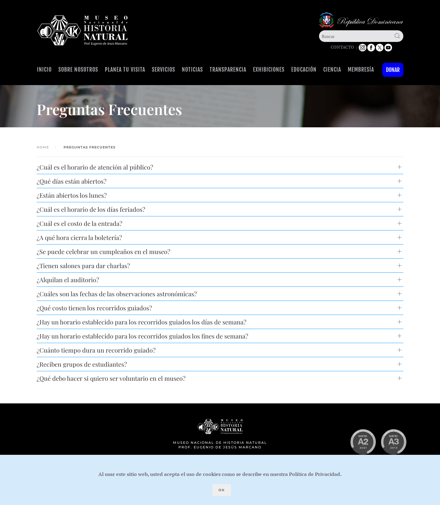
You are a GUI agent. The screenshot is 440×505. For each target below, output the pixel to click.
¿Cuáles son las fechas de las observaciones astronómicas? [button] (117, 293)
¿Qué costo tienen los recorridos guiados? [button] (94, 308)
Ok (221, 490)
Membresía (361, 69)
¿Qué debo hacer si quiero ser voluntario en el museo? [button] (111, 378)
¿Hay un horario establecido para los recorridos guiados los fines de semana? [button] (142, 336)
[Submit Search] (397, 36)
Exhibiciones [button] (268, 69)
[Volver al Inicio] (82, 30)
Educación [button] (304, 69)
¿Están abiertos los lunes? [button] (72, 195)
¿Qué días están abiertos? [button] (71, 181)
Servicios (163, 69)
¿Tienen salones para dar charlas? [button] (83, 265)
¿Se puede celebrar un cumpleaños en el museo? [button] (103, 251)
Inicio (44, 69)
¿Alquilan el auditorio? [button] (68, 279)
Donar (393, 69)
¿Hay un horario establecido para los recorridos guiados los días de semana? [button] (141, 322)
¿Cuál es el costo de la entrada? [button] (79, 223)
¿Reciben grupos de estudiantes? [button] (82, 364)
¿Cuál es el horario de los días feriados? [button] (91, 209)
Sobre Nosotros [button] (78, 69)
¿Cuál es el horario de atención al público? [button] (95, 167)
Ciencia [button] (332, 69)
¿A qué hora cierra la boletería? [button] (79, 237)
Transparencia (228, 69)
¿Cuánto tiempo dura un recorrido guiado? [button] (96, 350)
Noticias (192, 69)
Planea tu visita (125, 69)
